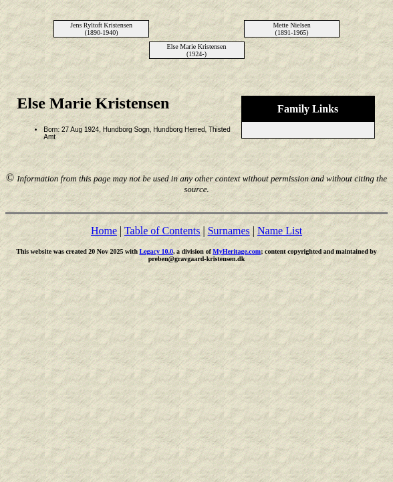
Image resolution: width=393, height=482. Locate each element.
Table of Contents (162, 230)
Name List (279, 230)
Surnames (229, 230)
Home (104, 230)
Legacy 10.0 (156, 251)
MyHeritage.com (237, 251)
